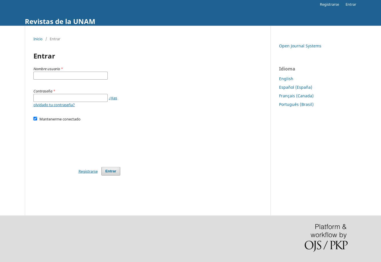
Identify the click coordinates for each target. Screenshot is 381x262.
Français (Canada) (296, 95)
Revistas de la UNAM (60, 21)
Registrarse (329, 4)
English (286, 78)
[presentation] (76, 141)
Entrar (351, 4)
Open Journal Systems (300, 46)
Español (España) (295, 87)
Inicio (38, 38)
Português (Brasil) (296, 104)
